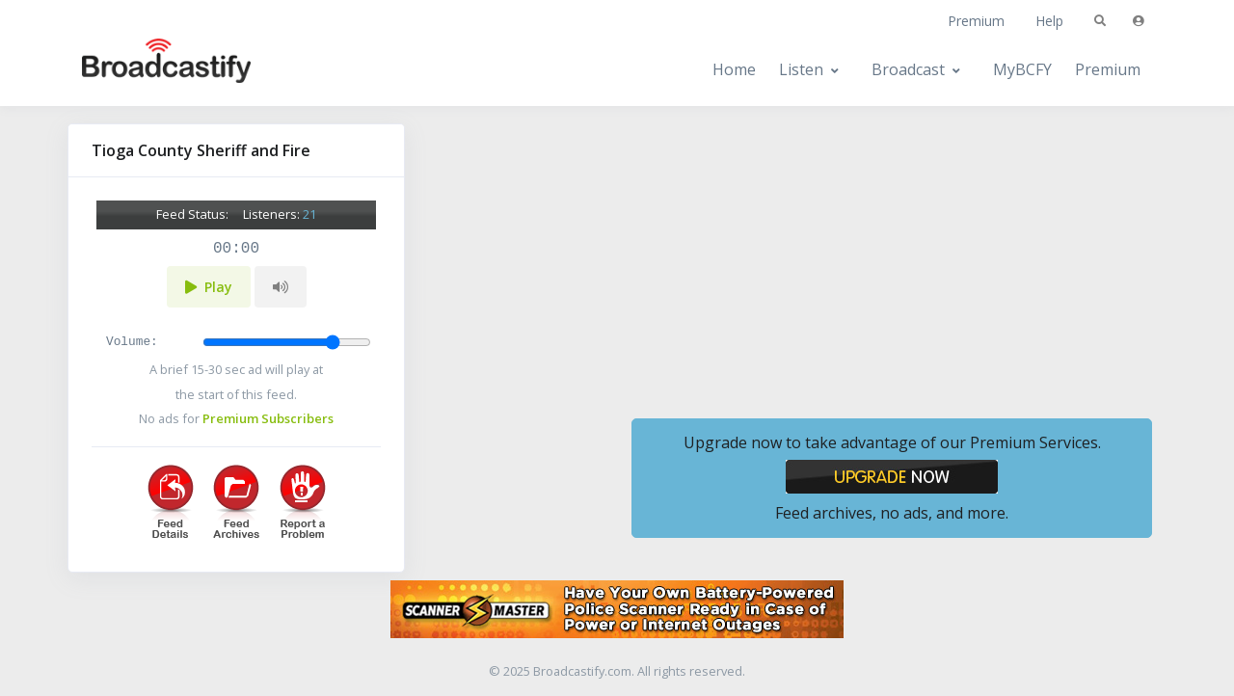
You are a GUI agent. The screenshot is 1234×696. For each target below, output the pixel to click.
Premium (976, 21)
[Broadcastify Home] (147, 69)
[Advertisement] (891, 258)
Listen (801, 69)
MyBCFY (1022, 69)
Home (734, 69)
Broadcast (908, 69)
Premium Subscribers (268, 418)
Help (1049, 21)
